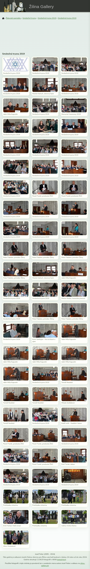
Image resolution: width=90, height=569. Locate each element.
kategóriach (61, 559)
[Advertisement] (45, 34)
